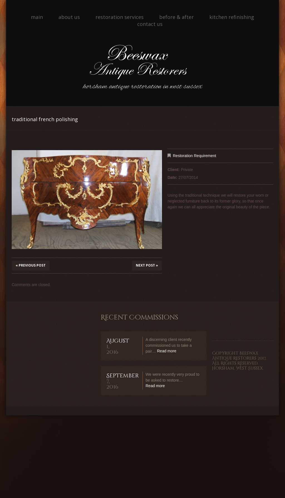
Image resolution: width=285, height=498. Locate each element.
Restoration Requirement (194, 155)
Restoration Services (119, 17)
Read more (166, 351)
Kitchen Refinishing (231, 17)
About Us (69, 17)
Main (37, 17)
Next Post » (147, 265)
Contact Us (150, 24)
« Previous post (31, 265)
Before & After (176, 17)
